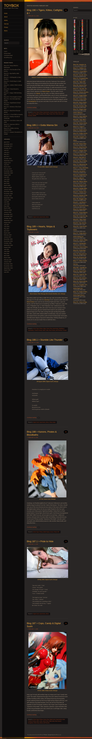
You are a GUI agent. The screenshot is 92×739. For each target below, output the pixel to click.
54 (66, 623)
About (5, 16)
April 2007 (6, 230)
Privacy (6, 27)
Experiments (46, 112)
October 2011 (7, 148)
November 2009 (8, 171)
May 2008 (6, 206)
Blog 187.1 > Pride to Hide (40, 541)
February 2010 (8, 169)
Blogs (44, 328)
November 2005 (8, 266)
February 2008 (8, 210)
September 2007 (8, 220)
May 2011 (6, 154)
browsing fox (32, 101)
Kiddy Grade (51, 721)
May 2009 (6, 181)
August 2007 (7, 222)
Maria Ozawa (46, 91)
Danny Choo (49, 328)
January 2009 (7, 189)
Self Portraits (59, 330)
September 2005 (8, 268)
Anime (6, 20)
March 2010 (7, 166)
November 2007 (8, 216)
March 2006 (7, 257)
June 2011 (6, 152)
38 (66, 10)
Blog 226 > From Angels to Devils (13, 96)
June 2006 (6, 251)
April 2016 (6, 142)
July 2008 (6, 202)
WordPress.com (57, 734)
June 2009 (6, 179)
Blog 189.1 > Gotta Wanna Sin (42, 125)
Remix (5, 30)
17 (66, 125)
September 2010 (8, 160)
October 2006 (7, 243)
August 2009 (7, 175)
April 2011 (6, 156)
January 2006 (7, 261)
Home (5, 13)
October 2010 (7, 158)
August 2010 (7, 162)
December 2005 (8, 263)
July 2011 (6, 150)
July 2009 (6, 177)
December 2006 (8, 239)
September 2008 (8, 197)
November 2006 (8, 241)
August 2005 (7, 270)
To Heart (64, 330)
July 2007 (6, 224)
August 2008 (7, 199)
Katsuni (38, 93)
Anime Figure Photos (38, 112)
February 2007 (8, 235)
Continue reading (33, 107)
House (59, 112)
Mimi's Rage (46, 113)
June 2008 (6, 204)
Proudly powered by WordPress (35, 734)
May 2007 (6, 228)
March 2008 (7, 208)
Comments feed (8, 55)
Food (63, 719)
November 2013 (8, 144)
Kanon (51, 531)
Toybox (11, 6)
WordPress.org (8, 57)
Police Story (58, 113)
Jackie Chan (45, 721)
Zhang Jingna (52, 422)
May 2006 (6, 253)
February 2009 (8, 187)
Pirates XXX (52, 113)
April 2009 (6, 183)
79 (66, 226)
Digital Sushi (36, 217)
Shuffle (34, 115)
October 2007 (7, 218)
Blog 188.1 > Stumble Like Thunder (45, 339)
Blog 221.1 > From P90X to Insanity (13, 114)
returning (46, 299)
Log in (5, 51)
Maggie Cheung (38, 113)
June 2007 (6, 226)
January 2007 (7, 237)
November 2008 (8, 193)
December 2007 (8, 214)
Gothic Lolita (45, 330)
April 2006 (6, 255)
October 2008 (7, 195)
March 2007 (7, 233)
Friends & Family (53, 112)
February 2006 (8, 259)
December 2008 (8, 191)
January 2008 (7, 212)
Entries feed (7, 53)
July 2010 (6, 164)
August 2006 (7, 247)
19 (66, 541)
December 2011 (8, 146)
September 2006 (8, 245)
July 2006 (6, 249)
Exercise (6, 23)
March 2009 (7, 185)
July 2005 (6, 272)
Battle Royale (46, 531)
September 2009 (8, 173)
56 (66, 432)
